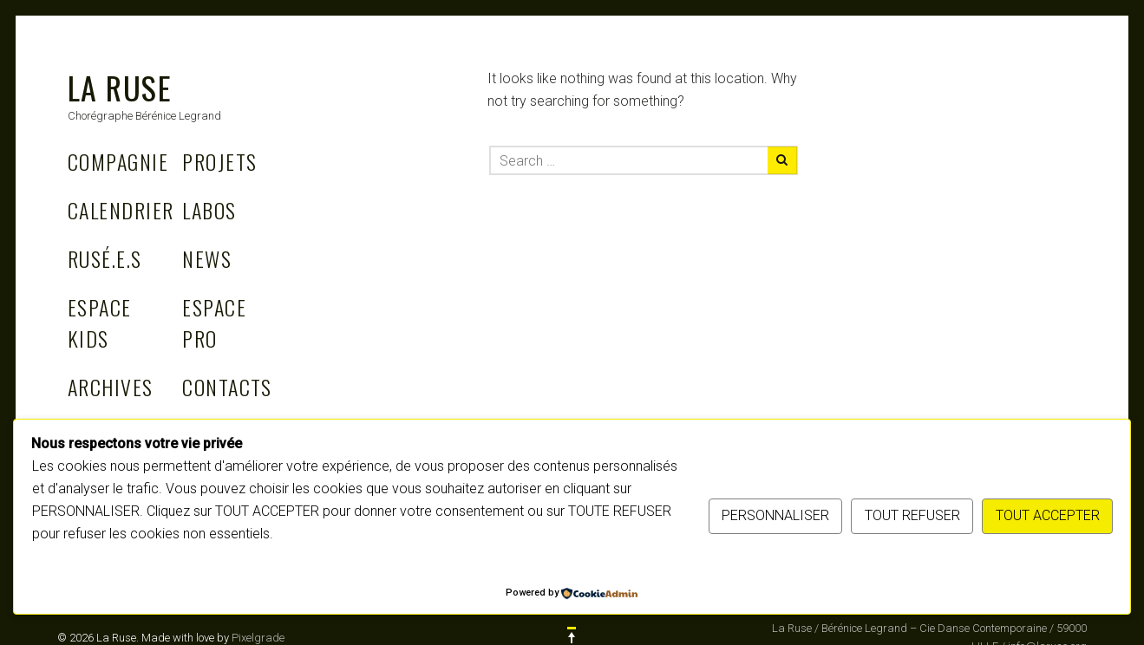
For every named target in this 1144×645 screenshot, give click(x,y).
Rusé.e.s (105, 258)
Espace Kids (100, 322)
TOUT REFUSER (912, 515)
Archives (111, 386)
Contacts (227, 386)
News (207, 258)
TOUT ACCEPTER (1048, 515)
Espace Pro (214, 322)
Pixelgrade (258, 637)
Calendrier (120, 209)
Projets (219, 161)
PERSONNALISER (775, 515)
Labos (209, 209)
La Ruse (120, 87)
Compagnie (118, 161)
